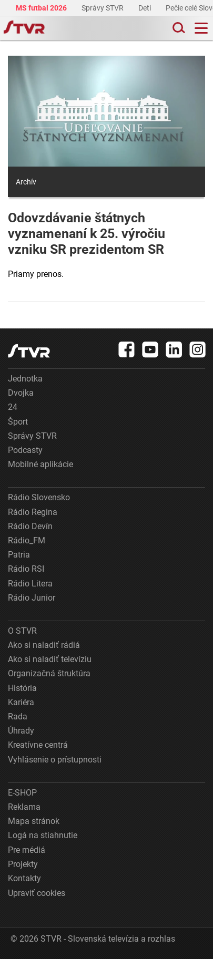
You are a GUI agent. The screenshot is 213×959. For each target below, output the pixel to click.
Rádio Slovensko (39, 497)
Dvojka (21, 393)
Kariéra (21, 702)
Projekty (23, 864)
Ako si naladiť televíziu (50, 659)
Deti (145, 8)
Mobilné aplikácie (40, 464)
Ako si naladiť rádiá (44, 645)
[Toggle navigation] (201, 28)
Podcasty (25, 450)
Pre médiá (26, 850)
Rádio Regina (32, 512)
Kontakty (24, 878)
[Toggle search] (177, 28)
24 (12, 407)
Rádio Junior (31, 598)
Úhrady (21, 731)
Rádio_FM (26, 540)
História (22, 688)
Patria (19, 555)
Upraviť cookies (36, 893)
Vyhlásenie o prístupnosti (55, 760)
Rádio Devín (30, 526)
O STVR (22, 631)
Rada (17, 716)
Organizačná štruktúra (49, 673)
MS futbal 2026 (42, 8)
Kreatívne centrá (38, 745)
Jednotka (25, 379)
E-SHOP (22, 793)
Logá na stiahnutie (42, 835)
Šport (18, 422)
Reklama (24, 807)
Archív (26, 182)
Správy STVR (103, 8)
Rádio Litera (30, 584)
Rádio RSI (26, 569)
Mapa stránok (33, 821)
